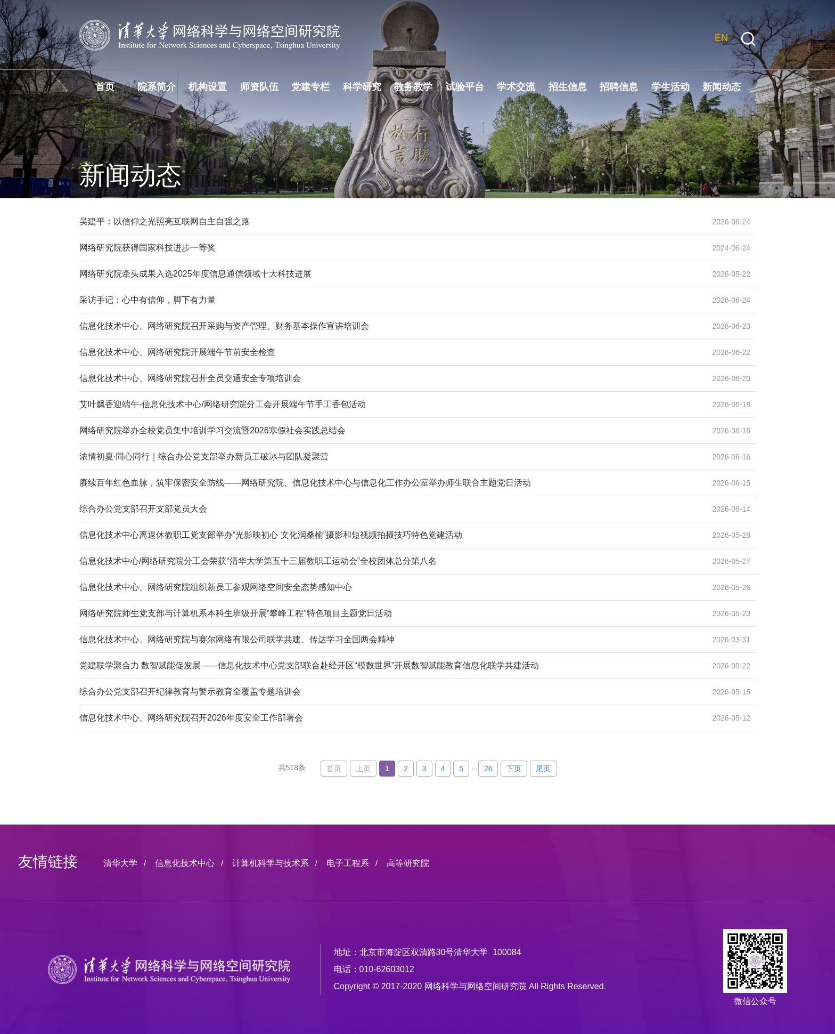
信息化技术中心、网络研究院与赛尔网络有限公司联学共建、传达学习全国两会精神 (390, 639)
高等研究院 (408, 863)
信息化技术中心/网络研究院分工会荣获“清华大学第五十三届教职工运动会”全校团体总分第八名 (390, 561)
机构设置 (208, 87)
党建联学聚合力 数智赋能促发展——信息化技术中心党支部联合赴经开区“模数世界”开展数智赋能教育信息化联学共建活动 (390, 665)
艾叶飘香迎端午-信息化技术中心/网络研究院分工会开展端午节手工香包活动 (390, 404)
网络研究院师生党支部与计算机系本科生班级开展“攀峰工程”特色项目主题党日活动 (390, 613)
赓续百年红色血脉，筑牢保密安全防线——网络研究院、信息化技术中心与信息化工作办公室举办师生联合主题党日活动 (390, 483)
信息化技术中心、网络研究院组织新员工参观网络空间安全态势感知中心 (390, 587)
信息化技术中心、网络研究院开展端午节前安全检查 (390, 352)
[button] (748, 39)
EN (721, 38)
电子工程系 (347, 863)
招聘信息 (619, 87)
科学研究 (362, 87)
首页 (104, 87)
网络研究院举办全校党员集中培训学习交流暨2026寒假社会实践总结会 (390, 430)
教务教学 (413, 87)
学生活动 (670, 87)
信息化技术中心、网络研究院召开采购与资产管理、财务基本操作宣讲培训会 (390, 326)
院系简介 (156, 87)
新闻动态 (721, 87)
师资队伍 (259, 87)
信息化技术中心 (185, 863)
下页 (513, 768)
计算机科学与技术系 (270, 863)
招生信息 (568, 87)
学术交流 (516, 87)
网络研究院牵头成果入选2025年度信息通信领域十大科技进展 (390, 274)
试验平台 (465, 87)
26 (488, 768)
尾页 (543, 768)
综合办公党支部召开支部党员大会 (390, 509)
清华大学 (120, 863)
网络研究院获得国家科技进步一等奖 (390, 248)
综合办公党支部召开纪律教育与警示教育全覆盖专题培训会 (390, 692)
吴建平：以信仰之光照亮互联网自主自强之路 (390, 222)
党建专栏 (310, 87)
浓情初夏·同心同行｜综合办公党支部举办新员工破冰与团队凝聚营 (390, 457)
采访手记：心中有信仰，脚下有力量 (390, 300)
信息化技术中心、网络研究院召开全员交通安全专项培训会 (390, 378)
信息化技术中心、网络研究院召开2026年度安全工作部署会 (390, 718)
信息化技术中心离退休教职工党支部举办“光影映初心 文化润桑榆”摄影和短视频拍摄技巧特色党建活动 (390, 535)
